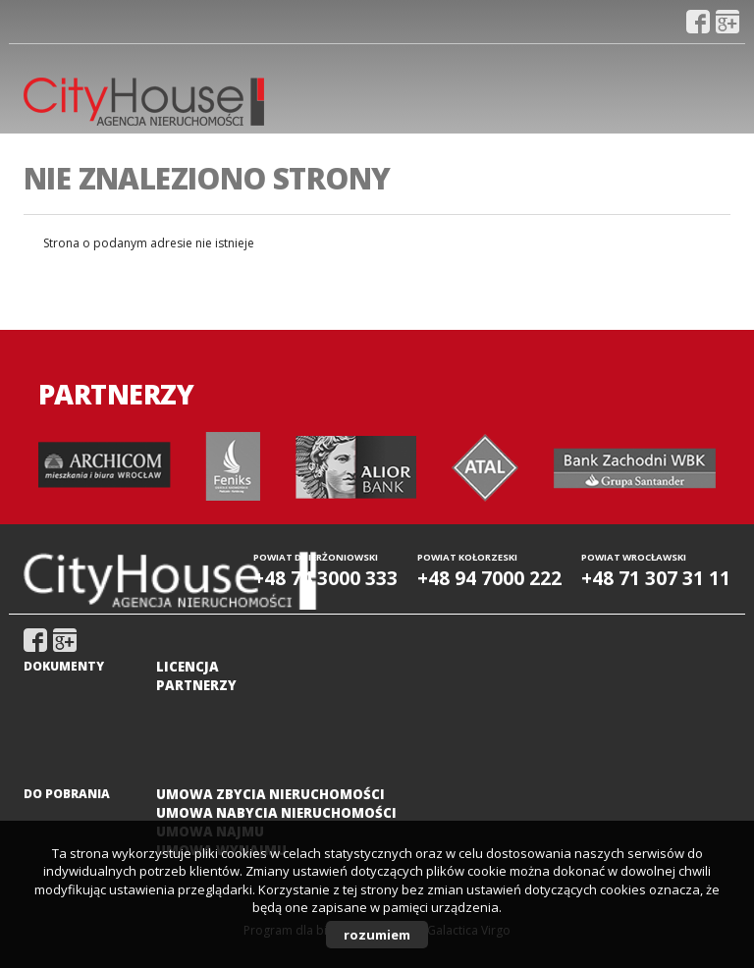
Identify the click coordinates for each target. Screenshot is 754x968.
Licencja (187, 666)
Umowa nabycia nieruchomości (276, 813)
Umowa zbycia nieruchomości (270, 794)
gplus (727, 21)
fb (698, 21)
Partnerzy (196, 685)
